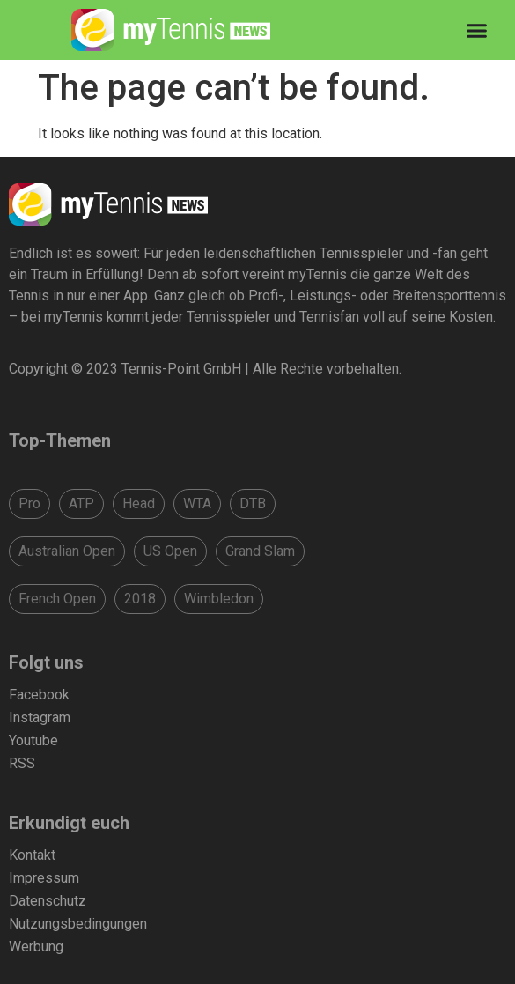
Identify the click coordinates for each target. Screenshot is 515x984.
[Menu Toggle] (477, 30)
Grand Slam (260, 551)
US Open (170, 551)
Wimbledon (219, 598)
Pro (29, 503)
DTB (252, 503)
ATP (81, 503)
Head (138, 503)
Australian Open (66, 551)
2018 (140, 598)
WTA (197, 503)
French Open (57, 598)
